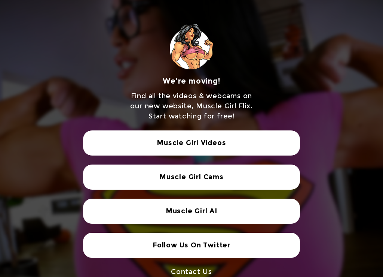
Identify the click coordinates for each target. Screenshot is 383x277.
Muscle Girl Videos (191, 143)
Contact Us (191, 272)
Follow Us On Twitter (191, 245)
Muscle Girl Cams (191, 177)
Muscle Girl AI (191, 211)
